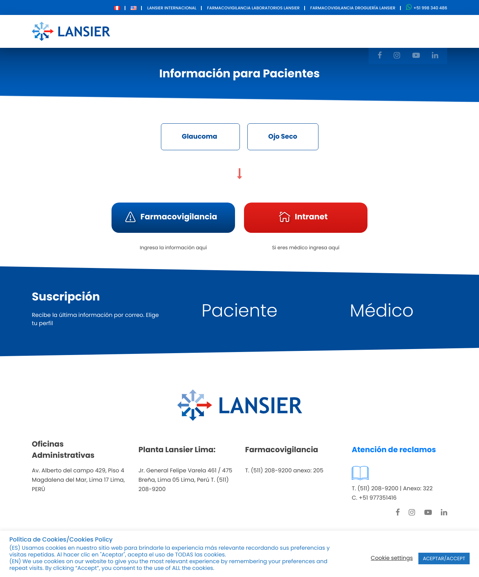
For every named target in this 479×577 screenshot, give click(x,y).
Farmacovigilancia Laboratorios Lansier (253, 8)
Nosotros (180, 31)
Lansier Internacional (171, 8)
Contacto (320, 31)
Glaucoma (198, 137)
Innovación (273, 31)
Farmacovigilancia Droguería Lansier (353, 8)
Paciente (240, 311)
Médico (382, 311)
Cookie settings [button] (392, 558)
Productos (225, 31)
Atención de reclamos (394, 450)
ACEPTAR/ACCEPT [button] (444, 558)
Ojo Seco (285, 137)
